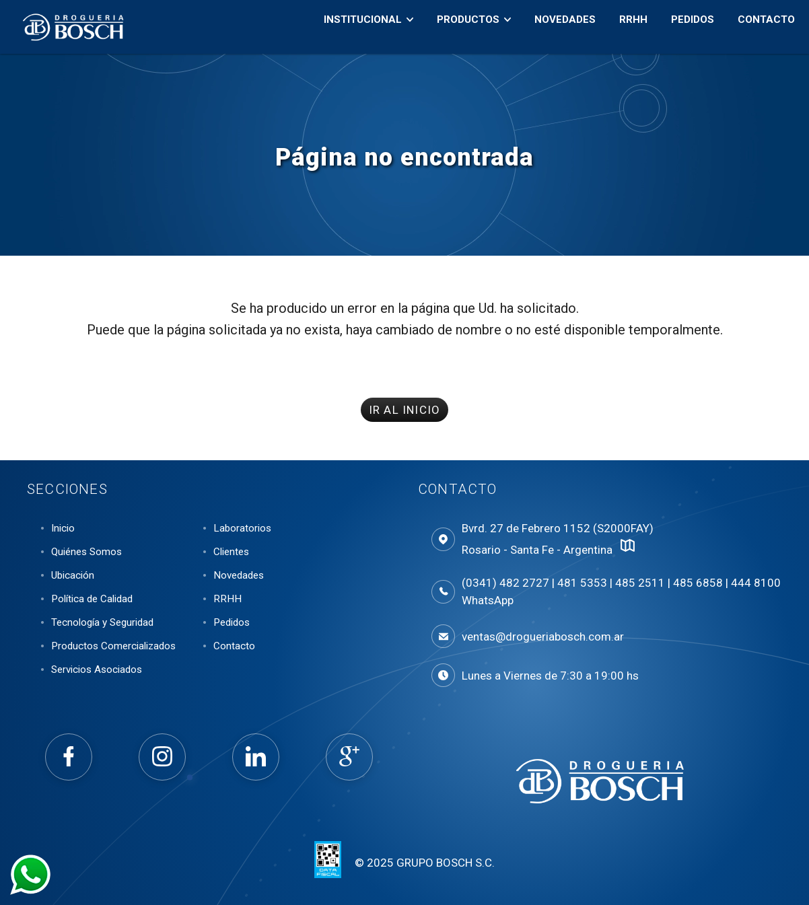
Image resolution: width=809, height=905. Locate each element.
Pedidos (683, 28)
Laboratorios (242, 528)
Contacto (757, 28)
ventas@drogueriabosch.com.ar (543, 636)
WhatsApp (488, 600)
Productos (459, 28)
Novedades (556, 28)
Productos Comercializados (113, 646)
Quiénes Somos (86, 552)
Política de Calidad (92, 599)
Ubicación (72, 575)
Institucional (354, 28)
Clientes (231, 552)
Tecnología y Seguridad (102, 622)
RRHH (624, 28)
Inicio (63, 528)
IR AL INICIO (404, 410)
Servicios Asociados (96, 669)
